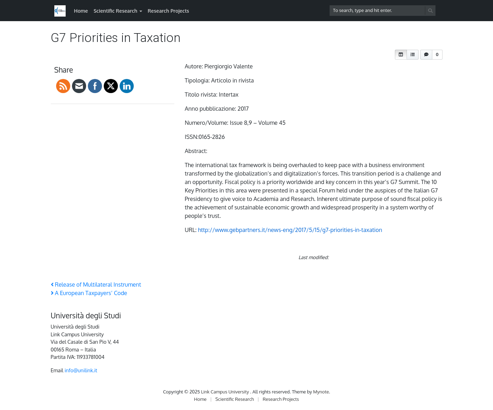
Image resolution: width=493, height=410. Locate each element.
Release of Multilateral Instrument (96, 284)
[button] (401, 55)
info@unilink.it (81, 370)
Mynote (321, 391)
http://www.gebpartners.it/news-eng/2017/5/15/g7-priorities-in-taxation (290, 229)
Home (81, 11)
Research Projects (168, 11)
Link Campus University (225, 391)
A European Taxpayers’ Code (89, 292)
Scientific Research (115, 11)
